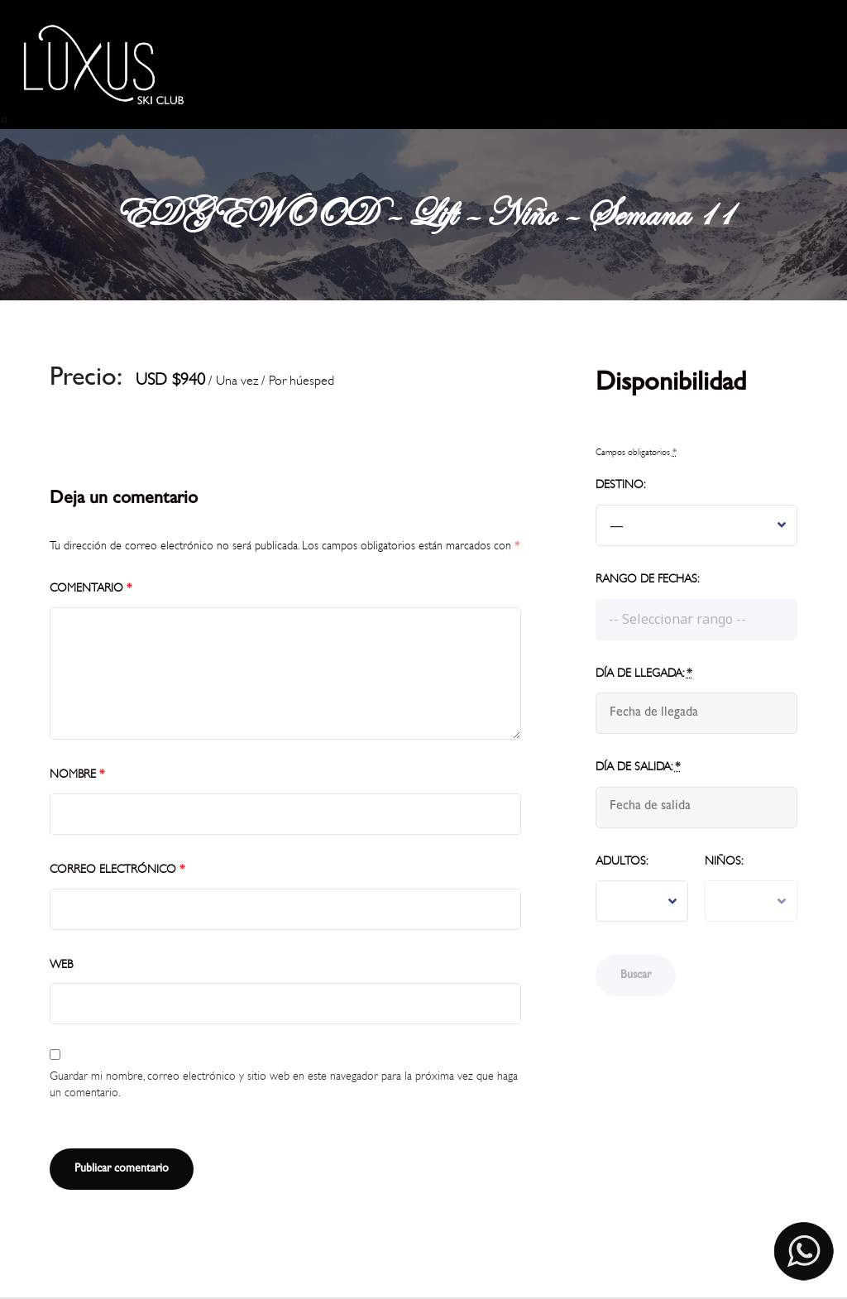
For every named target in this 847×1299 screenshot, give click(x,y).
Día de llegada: (644, 673)
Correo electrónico (117, 869)
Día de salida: (638, 767)
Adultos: (622, 861)
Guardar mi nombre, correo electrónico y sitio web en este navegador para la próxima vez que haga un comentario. (284, 1084)
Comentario (91, 588)
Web (61, 964)
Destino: (620, 484)
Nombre (77, 774)
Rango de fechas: (647, 579)
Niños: (724, 861)
